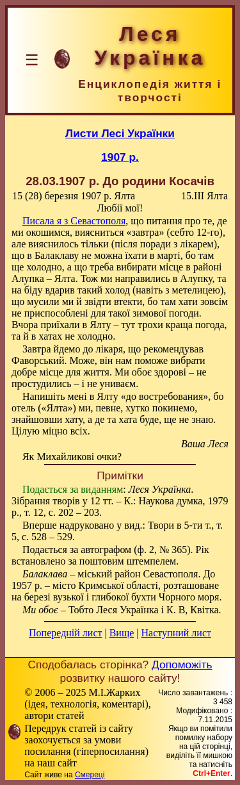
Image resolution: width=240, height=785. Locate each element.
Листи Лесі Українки (120, 133)
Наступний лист (176, 632)
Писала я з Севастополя (73, 220)
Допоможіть (182, 664)
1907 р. (120, 157)
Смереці (89, 774)
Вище (121, 632)
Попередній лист (65, 632)
